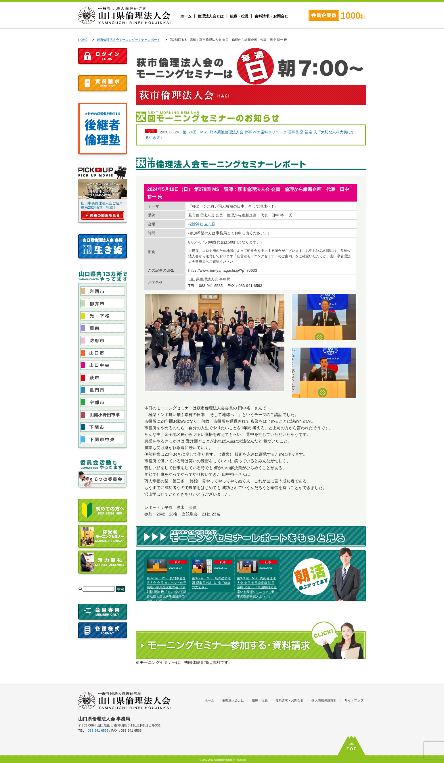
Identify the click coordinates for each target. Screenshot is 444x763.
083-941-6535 (98, 730)
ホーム (186, 16)
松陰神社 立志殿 (202, 224)
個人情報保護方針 (324, 700)
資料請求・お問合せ (271, 16)
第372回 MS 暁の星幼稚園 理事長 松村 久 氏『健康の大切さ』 (211, 582)
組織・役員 (239, 16)
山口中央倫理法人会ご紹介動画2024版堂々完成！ (102, 205)
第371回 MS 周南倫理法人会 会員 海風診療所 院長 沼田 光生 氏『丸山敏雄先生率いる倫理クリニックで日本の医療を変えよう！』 (257, 587)
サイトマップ (354, 700)
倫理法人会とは (211, 16)
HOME (82, 39)
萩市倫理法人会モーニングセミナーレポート (128, 39)
